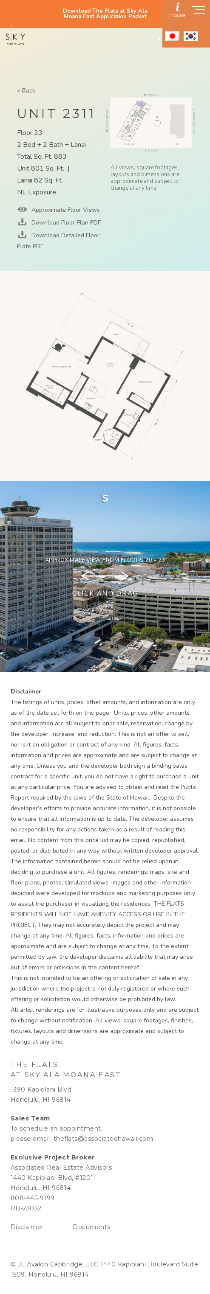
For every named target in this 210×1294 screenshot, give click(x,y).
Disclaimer (27, 1227)
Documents (92, 1227)
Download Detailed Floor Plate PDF (58, 240)
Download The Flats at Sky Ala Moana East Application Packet (105, 14)
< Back (26, 91)
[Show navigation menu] (199, 12)
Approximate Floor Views (65, 210)
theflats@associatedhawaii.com (103, 1138)
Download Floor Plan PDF (65, 223)
